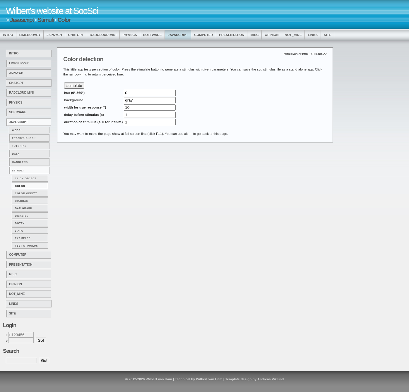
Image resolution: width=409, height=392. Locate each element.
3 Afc (19, 230)
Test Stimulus (26, 245)
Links (313, 35)
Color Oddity (26, 193)
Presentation (231, 35)
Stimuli (46, 19)
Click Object (25, 178)
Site (327, 35)
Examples (23, 238)
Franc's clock (24, 138)
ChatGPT (76, 35)
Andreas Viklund (270, 379)
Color (63, 19)
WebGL (17, 130)
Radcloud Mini (103, 35)
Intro (8, 35)
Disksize (21, 215)
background (73, 100)
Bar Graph (23, 208)
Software (152, 35)
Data (16, 153)
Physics (130, 35)
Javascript (22, 19)
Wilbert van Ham (159, 379)
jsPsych (54, 35)
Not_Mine (293, 35)
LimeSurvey (30, 35)
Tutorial (19, 146)
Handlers (20, 162)
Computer (203, 35)
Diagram (22, 201)
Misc (254, 35)
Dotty (20, 223)
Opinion (271, 35)
